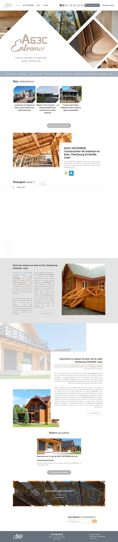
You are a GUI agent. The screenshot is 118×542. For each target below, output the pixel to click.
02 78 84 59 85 (74, 5)
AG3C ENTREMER (28, 5)
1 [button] (60, 426)
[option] (59, 44)
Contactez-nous (46, 313)
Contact (45, 5)
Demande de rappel (108, 5)
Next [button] (112, 252)
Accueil (18, 5)
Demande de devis (93, 5)
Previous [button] (5, 252)
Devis (38, 5)
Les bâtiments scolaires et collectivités (85, 74)
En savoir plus (59, 497)
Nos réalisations (103, 74)
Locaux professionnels (35, 74)
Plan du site (92, 538)
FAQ (111, 74)
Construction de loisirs (51, 74)
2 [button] (63, 426)
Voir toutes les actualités (59, 472)
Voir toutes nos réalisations (59, 126)
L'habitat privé (22, 74)
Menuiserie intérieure (65, 74)
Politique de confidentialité (97, 536)
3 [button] (66, 426)
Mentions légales (94, 534)
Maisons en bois (10, 74)
